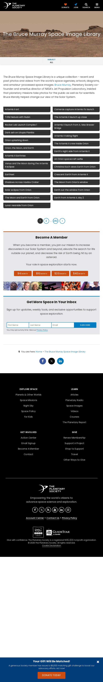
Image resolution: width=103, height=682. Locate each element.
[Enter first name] (18, 325)
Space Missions (28, 400)
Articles (75, 394)
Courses (74, 416)
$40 (79, 273)
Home (39, 351)
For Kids (28, 416)
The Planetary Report (74, 422)
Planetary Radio (74, 400)
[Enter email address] (63, 325)
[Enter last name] (40, 325)
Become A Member (28, 448)
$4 (23, 273)
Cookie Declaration (51, 545)
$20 (60, 273)
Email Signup (28, 443)
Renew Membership (74, 437)
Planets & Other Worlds (28, 394)
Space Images (74, 405)
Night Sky (29, 405)
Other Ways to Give (74, 459)
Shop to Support (74, 448)
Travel (74, 454)
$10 (41, 273)
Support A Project (74, 443)
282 (55, 221)
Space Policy (28, 411)
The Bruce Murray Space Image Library (64, 351)
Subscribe (85, 325)
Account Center (35, 518)
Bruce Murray (62, 85)
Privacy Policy (42, 330)
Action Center (28, 437)
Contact (28, 454)
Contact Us (52, 518)
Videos (74, 411)
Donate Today (51, 675)
